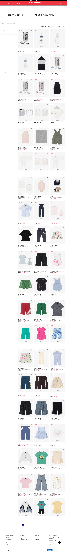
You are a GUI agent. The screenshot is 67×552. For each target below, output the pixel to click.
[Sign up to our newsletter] (59, 542)
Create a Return (8, 539)
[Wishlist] (58, 3)
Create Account (3, 3)
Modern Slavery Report (38, 542)
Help (7, 544)
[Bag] (60, 3)
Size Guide (8, 542)
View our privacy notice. (52, 544)
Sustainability (37, 539)
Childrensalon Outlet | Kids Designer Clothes (34, 3)
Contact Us (8, 537)
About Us (36, 537)
